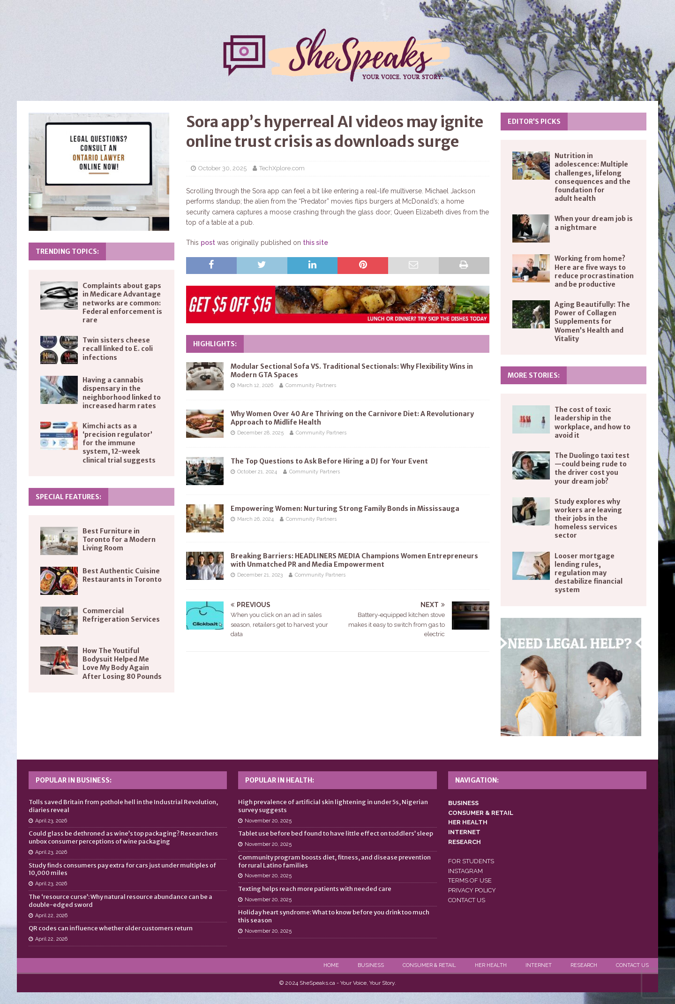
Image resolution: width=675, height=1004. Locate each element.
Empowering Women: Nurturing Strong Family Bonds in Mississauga (345, 508)
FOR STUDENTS (471, 861)
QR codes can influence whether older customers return (111, 928)
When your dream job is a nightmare (594, 222)
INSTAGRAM (465, 871)
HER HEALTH (468, 822)
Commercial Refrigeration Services (121, 615)
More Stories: (534, 375)
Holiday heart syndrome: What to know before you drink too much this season (333, 916)
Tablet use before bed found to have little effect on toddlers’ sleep (335, 833)
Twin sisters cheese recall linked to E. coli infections (117, 348)
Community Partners (310, 385)
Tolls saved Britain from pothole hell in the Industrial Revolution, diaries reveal (123, 806)
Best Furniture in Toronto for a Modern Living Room (119, 539)
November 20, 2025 (268, 821)
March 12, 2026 (255, 385)
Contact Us (632, 965)
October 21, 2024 (257, 472)
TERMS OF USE (470, 880)
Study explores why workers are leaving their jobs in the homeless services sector (588, 518)
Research (583, 965)
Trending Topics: (67, 251)
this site (315, 242)
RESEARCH (464, 841)
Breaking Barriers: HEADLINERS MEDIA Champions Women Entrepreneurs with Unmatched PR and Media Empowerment (354, 560)
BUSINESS (463, 802)
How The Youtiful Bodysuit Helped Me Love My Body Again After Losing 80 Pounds (122, 664)
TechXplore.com (282, 168)
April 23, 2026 (51, 821)
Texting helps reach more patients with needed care (314, 889)
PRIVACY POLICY (472, 890)
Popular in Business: (74, 780)
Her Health (491, 965)
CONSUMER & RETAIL (480, 812)
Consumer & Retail (429, 965)
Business (371, 965)
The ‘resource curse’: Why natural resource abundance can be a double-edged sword (120, 901)
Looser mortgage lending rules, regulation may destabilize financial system (588, 573)
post (208, 242)
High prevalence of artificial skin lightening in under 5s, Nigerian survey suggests (333, 806)
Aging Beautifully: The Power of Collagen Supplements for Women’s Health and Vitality (592, 321)
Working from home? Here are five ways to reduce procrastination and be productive (594, 271)
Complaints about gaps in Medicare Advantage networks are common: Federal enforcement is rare (122, 302)
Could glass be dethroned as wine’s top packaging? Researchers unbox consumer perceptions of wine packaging (123, 837)
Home (331, 965)
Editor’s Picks (534, 121)
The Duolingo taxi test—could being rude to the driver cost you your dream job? (592, 468)
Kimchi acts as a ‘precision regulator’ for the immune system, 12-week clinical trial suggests (119, 443)
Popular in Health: (279, 780)
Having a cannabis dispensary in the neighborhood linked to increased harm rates (121, 393)
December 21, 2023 (260, 575)
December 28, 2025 (260, 433)
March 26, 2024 (255, 519)
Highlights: (215, 344)
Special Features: (68, 497)
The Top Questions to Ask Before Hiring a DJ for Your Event (329, 461)
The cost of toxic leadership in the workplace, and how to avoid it (592, 422)
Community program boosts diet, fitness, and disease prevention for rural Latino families (334, 861)
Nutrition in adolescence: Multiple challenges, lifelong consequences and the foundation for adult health (592, 177)
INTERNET (464, 832)
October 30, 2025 (222, 168)
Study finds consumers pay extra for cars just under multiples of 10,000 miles (122, 869)
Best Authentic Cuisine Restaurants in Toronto (122, 575)
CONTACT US (466, 900)
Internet (538, 965)
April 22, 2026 (51, 916)
